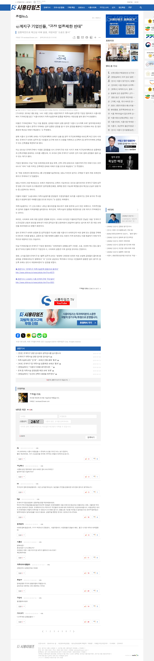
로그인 (136, 2)
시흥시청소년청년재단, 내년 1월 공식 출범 (123, 118)
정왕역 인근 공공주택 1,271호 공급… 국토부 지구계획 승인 (123, 93)
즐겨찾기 (29, 2)
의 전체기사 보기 (89, 288)
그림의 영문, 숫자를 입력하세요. (57, 421)
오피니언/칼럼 (59, 7)
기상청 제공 (39, 3)
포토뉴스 (81, 7)
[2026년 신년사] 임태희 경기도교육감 (120, 237)
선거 (113, 7)
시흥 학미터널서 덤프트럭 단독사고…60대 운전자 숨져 (123, 113)
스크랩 (91, 37)
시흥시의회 (92, 7)
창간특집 (122, 7)
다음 (73, 631)
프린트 (87, 37)
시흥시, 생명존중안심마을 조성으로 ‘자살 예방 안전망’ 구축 (122, 255)
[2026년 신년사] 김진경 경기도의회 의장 (121, 244)
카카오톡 (28, 335)
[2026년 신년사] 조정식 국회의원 (118, 241)
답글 (21, 459)
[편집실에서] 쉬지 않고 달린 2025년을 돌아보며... (123, 77)
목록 (78, 37)
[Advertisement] (121, 188)
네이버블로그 (34, 335)
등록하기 (91, 437)
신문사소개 (41, 643)
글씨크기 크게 (95, 37)
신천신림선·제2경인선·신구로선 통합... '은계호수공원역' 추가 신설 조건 (123, 73)
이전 (42, 631)
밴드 (45, 335)
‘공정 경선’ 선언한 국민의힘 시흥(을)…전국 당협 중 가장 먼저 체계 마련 (123, 97)
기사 (111, 66)
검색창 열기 (140, 7)
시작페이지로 (20, 2)
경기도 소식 (104, 7)
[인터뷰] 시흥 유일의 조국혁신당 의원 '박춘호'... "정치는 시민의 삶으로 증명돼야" (123, 85)
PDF (130, 7)
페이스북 (18, 335)
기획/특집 (71, 7)
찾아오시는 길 (51, 643)
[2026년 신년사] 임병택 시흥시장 (118, 252)
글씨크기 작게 (99, 37)
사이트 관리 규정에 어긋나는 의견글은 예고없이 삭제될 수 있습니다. (45, 426)
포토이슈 (110, 40)
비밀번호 (63, 416)
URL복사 (74, 37)
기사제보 (112, 643)
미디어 (111, 209)
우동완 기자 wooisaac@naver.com (26, 37)
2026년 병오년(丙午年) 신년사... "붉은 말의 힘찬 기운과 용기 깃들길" (122, 233)
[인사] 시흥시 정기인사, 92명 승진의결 (123, 81)
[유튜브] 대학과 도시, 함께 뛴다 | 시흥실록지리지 (123, 89)
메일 (82, 37)
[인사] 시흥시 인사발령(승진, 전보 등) (123, 130)
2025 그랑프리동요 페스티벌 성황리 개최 (123, 105)
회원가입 (129, 2)
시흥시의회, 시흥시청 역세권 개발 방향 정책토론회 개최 (123, 122)
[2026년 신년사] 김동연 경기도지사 (119, 226)
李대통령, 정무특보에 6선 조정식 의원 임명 (123, 109)
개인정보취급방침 (63, 643)
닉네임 (22, 416)
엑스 (23, 335)
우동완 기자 (35, 394)
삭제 (37, 448)
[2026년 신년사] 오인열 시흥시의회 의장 (121, 248)
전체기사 (47, 7)
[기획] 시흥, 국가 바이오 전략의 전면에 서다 (123, 101)
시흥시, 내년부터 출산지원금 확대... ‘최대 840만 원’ (123, 126)
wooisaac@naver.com (40, 401)
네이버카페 (39, 335)
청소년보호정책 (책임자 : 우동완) (81, 643)
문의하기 (120, 643)
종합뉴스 (98, 18)
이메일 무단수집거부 (101, 643)
